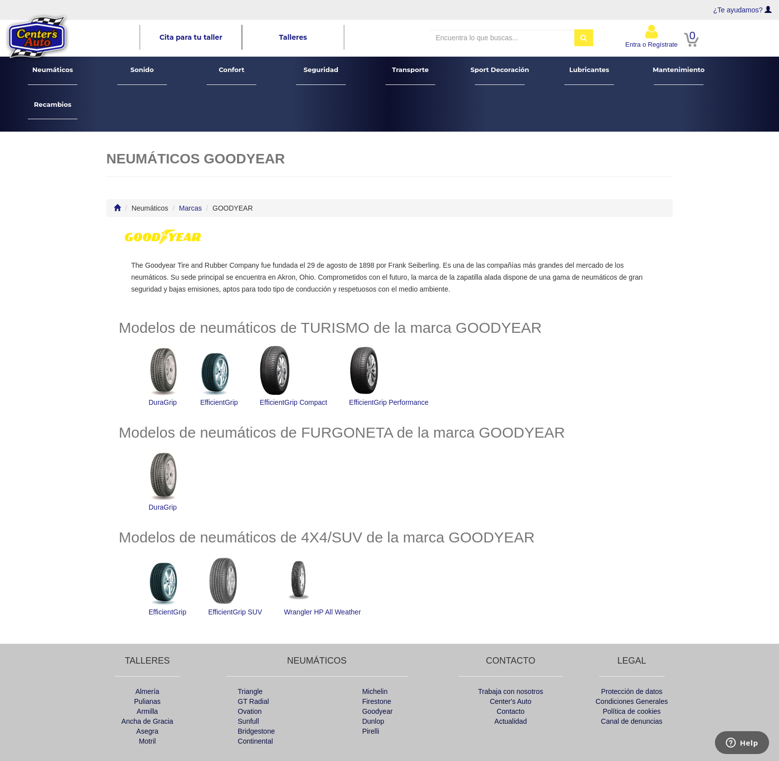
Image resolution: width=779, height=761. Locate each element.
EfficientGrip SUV (235, 585)
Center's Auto (511, 701)
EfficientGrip (219, 376)
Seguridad (321, 75)
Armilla (147, 711)
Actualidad (510, 721)
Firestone (376, 701)
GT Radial (253, 701)
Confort (232, 75)
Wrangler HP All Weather (322, 585)
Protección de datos (632, 691)
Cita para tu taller (191, 37)
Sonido (142, 75)
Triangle (250, 691)
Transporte (411, 75)
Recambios (53, 110)
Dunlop (373, 721)
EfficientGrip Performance (389, 376)
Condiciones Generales (632, 701)
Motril (147, 741)
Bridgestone (256, 731)
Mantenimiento (679, 75)
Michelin (375, 691)
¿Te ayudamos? (738, 10)
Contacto (511, 711)
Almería (147, 691)
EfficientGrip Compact (293, 376)
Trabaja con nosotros (510, 691)
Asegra (147, 731)
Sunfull (248, 721)
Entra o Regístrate (651, 36)
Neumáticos (53, 75)
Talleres (293, 37)
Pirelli (370, 731)
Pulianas (147, 701)
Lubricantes (589, 75)
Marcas (190, 208)
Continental (255, 741)
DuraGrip (163, 376)
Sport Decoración (499, 75)
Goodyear (377, 711)
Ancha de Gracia (147, 721)
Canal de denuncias (632, 721)
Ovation (250, 711)
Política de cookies (632, 711)
